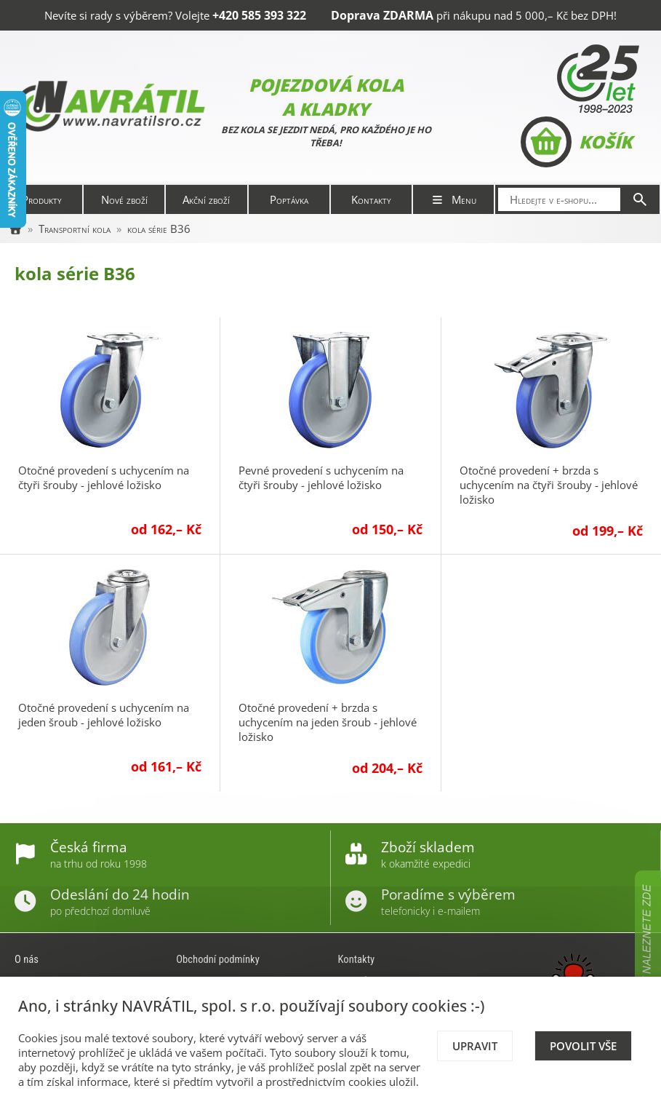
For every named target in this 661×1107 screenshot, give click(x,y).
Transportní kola (75, 228)
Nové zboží (124, 199)
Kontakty (371, 199)
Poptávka (289, 199)
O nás (27, 959)
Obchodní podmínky (218, 959)
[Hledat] (640, 199)
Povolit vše (583, 1046)
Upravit (474, 1046)
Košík (576, 141)
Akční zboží (206, 199)
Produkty (42, 199)
